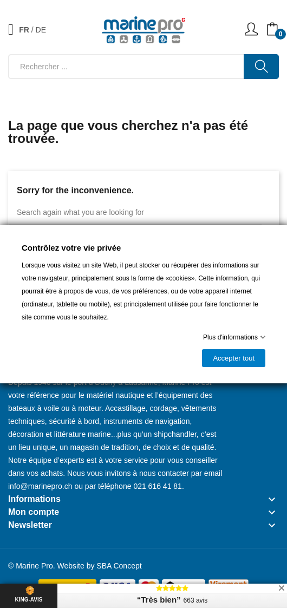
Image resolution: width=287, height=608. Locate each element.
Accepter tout (234, 358)
